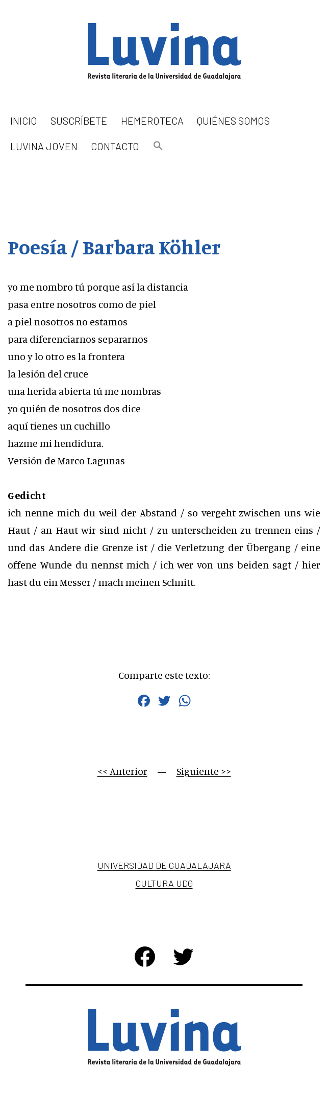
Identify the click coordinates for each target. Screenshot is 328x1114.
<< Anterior (122, 771)
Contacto (115, 146)
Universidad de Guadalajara (164, 865)
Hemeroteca (152, 120)
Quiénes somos (233, 120)
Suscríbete (79, 120)
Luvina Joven (44, 146)
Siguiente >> (203, 771)
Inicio (23, 120)
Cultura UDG (164, 883)
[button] (158, 146)
